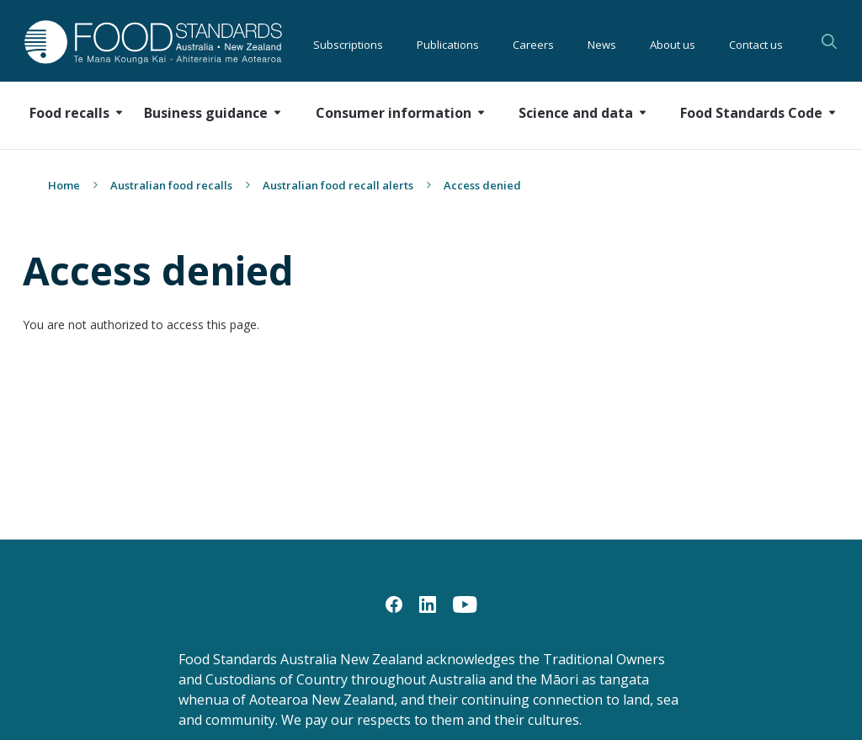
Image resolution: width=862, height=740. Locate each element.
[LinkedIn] (427, 604)
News (602, 42)
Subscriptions (348, 42)
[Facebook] (394, 604)
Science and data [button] (576, 113)
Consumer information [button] (393, 113)
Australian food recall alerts (338, 185)
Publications (448, 42)
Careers (533, 42)
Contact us (756, 42)
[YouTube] (465, 604)
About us (672, 42)
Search (829, 41)
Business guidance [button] (206, 113)
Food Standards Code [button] (751, 113)
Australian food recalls (171, 185)
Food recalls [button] (69, 113)
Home (64, 185)
